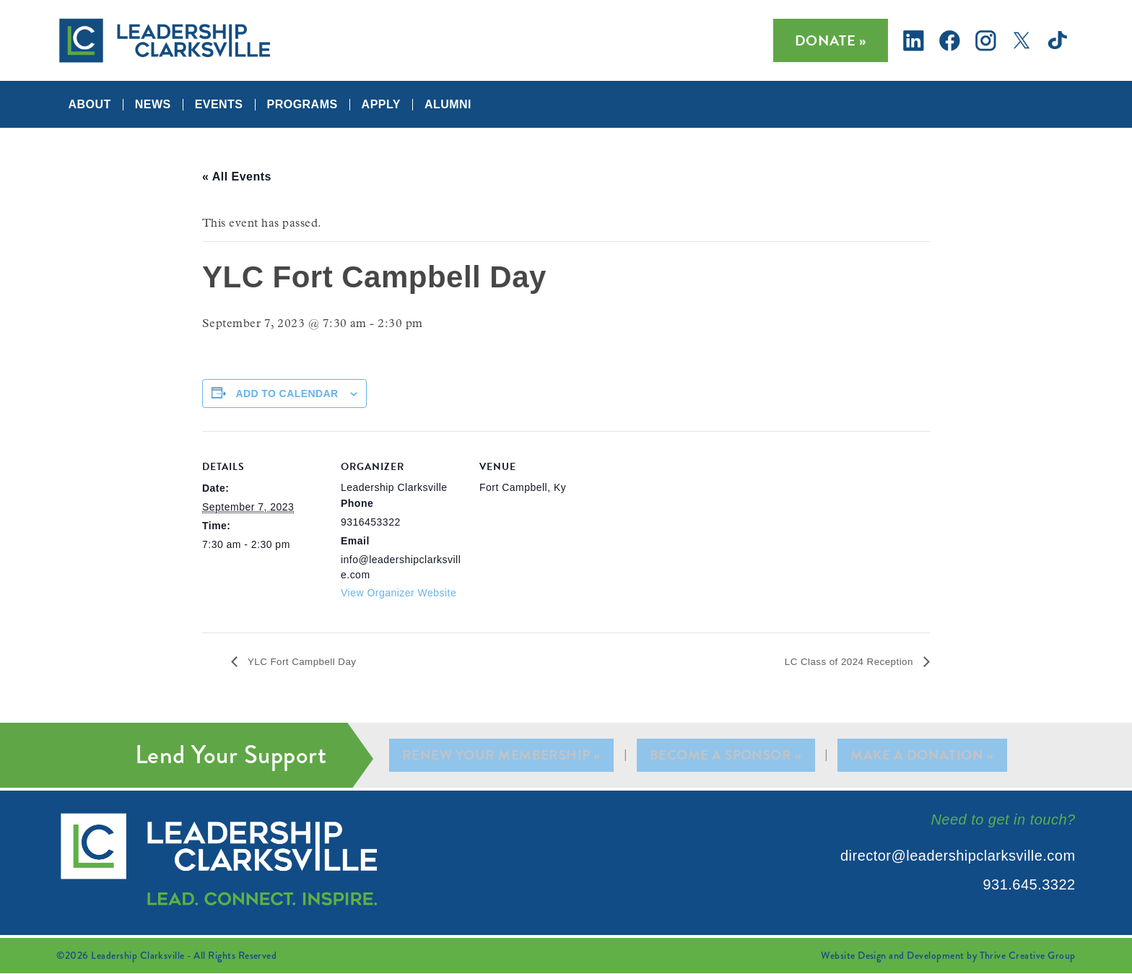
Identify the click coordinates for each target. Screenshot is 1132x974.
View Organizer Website (398, 593)
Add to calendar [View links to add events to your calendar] (286, 393)
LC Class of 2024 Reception (837, 662)
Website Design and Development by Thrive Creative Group (948, 956)
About (89, 104)
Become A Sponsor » (727, 756)
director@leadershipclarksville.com (958, 856)
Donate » (830, 40)
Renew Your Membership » (503, 756)
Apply (381, 104)
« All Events (236, 176)
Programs (302, 104)
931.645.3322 (1029, 885)
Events (219, 104)
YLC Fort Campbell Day (311, 662)
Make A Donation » (921, 756)
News (153, 104)
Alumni (448, 104)
